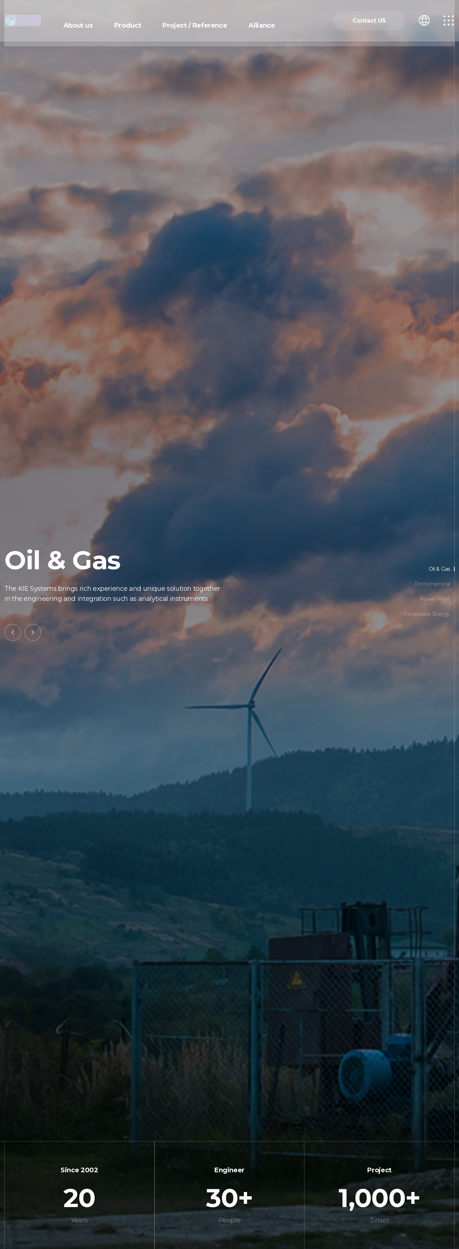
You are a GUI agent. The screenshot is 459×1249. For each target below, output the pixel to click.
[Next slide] (33, 632)
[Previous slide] (13, 632)
